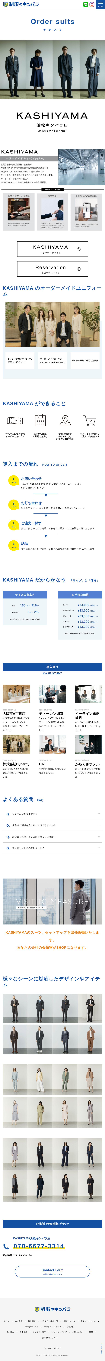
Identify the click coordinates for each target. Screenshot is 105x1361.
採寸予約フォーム (49, 1338)
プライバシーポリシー (52, 1348)
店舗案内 (70, 1327)
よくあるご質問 (39, 1332)
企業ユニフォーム (88, 1321)
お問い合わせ (78, 1332)
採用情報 (23, 1332)
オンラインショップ (52, 1327)
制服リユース (69, 1321)
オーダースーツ (32, 1327)
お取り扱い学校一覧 (49, 1321)
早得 (91, 1332)
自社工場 (19, 1321)
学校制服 (32, 1321)
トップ (6, 1321)
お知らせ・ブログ (59, 1332)
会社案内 (10, 1332)
